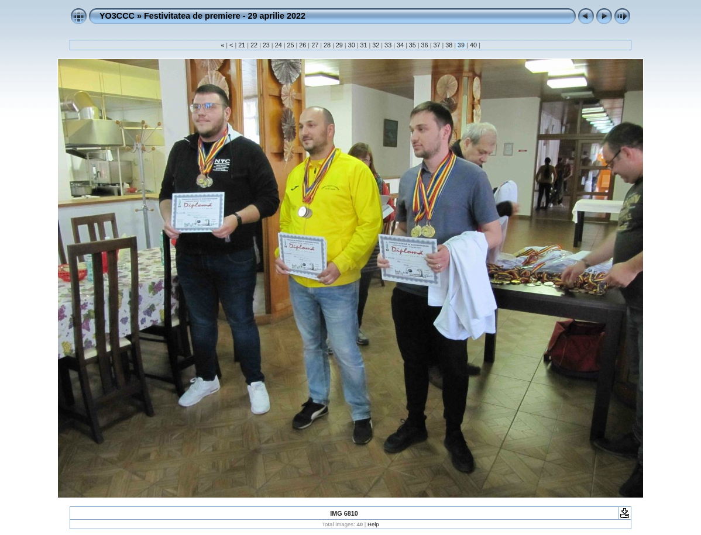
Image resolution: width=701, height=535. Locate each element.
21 (241, 45)
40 (473, 45)
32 (375, 45)
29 (339, 45)
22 (254, 45)
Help (373, 524)
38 (449, 45)
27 (315, 45)
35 (412, 45)
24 (278, 45)
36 (425, 45)
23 (266, 45)
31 (363, 45)
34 (400, 45)
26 (302, 45)
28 (327, 45)
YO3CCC (117, 15)
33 (388, 45)
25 (291, 45)
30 (351, 45)
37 (436, 45)
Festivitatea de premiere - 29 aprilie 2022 (224, 15)
